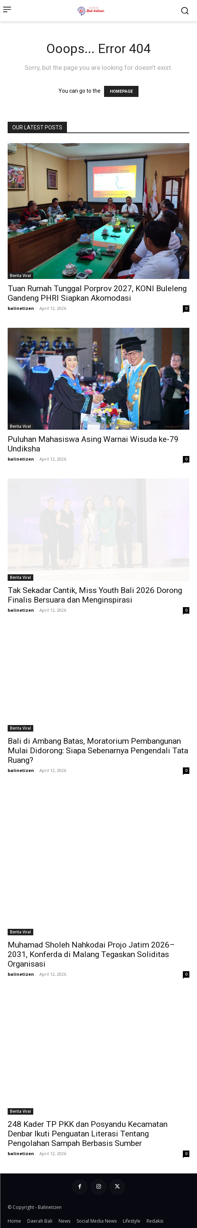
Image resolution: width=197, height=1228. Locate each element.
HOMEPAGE (121, 91)
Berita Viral (20, 275)
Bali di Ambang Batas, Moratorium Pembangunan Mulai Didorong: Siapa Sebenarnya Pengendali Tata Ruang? (98, 750)
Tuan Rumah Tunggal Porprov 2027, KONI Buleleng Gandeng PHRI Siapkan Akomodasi (97, 293)
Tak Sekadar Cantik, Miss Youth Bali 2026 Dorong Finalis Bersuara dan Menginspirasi (95, 595)
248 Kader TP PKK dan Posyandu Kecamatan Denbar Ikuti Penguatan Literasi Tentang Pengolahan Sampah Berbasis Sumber (88, 1134)
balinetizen (21, 308)
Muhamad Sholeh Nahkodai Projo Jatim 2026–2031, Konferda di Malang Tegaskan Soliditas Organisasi (91, 954)
